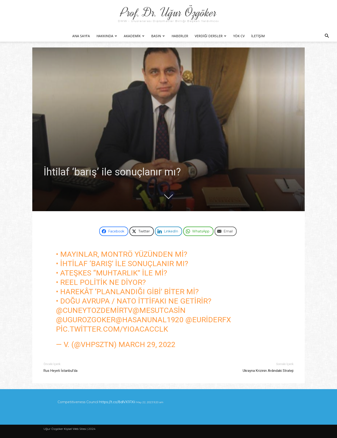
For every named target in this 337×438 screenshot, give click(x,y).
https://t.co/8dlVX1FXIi (117, 402)
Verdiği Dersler (210, 36)
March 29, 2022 (147, 344)
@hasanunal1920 (149, 319)
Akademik (134, 36)
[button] (326, 36)
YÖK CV (239, 36)
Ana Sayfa (81, 36)
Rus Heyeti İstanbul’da (60, 371)
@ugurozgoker (85, 319)
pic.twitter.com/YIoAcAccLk (112, 329)
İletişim (258, 36)
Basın (158, 36)
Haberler (180, 36)
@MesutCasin (159, 310)
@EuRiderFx (208, 319)
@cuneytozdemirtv (94, 310)
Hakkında (106, 36)
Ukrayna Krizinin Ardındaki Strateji (268, 371)
